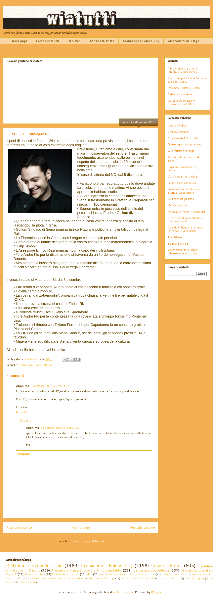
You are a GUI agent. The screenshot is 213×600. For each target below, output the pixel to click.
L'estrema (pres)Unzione (183, 176)
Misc (89, 574)
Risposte (25, 421)
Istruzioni (74, 41)
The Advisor (175, 237)
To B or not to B (178, 244)
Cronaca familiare (178, 132)
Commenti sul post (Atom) (87, 541)
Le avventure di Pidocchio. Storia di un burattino (184, 191)
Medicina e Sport (178, 205)
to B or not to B (26, 582)
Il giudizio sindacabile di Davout (182, 168)
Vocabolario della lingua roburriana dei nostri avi (127, 574)
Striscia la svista (102, 41)
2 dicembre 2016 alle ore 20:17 (60, 428)
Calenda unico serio (180, 94)
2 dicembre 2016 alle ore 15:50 (50, 386)
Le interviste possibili (181, 199)
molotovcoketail (123, 592)
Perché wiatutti (47, 41)
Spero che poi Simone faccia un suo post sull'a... (187, 80)
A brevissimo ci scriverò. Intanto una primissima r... (183, 70)
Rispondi (21, 412)
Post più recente (19, 527)
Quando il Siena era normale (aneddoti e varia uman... (185, 229)
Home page (19, 41)
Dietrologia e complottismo (36, 365)
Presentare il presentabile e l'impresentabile (185, 219)
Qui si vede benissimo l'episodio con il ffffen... (182, 102)
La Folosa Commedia (173, 574)
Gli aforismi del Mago (183, 41)
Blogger (156, 592)
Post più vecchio (142, 527)
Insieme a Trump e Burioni (184, 88)
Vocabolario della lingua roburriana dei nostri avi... (183, 251)
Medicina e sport (194, 578)
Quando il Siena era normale (137, 578)
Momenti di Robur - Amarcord (186, 212)
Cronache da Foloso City (141, 41)
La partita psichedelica (182, 183)
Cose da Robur (177, 125)
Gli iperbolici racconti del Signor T (183, 159)
